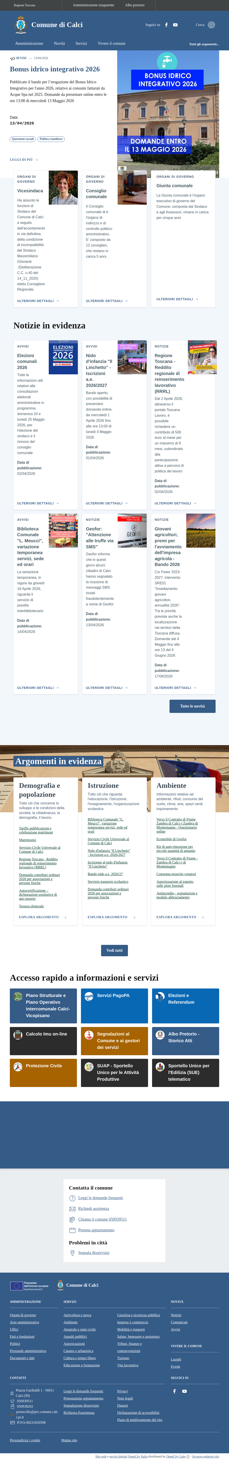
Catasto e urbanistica (78, 1351)
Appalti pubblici (75, 1336)
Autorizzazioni (74, 1344)
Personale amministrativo (28, 1351)
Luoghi (176, 1359)
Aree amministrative (24, 1322)
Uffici (14, 1329)
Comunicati (179, 1322)
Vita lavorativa (127, 1365)
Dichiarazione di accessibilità (138, 1413)
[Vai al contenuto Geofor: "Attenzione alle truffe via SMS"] (105, 686)
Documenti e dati (22, 1358)
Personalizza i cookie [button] (25, 1440)
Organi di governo (23, 1315)
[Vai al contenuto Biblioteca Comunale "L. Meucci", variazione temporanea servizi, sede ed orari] (37, 686)
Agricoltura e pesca (77, 1315)
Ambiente (71, 1322)
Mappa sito (69, 1440)
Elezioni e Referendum (181, 999)
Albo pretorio (134, 5)
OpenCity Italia (138, 1456)
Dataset (122, 1405)
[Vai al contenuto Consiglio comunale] (105, 299)
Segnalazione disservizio (81, 1405)
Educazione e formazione (82, 1365)
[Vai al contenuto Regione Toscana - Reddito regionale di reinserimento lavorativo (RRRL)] (174, 501)
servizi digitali (118, 1456)
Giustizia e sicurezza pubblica (138, 1315)
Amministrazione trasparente (93, 5)
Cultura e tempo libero (80, 1358)
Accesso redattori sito (205, 1456)
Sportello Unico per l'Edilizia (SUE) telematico (188, 1072)
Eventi (175, 1366)
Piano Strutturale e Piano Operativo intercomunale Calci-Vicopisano (48, 1005)
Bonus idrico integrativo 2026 (55, 69)
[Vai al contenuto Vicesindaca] (37, 299)
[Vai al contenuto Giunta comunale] (178, 297)
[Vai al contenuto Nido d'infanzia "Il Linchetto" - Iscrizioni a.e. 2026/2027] (105, 501)
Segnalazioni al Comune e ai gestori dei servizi (118, 1040)
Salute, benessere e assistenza (138, 1336)
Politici (15, 1344)
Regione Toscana (24, 5)
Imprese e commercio (132, 1322)
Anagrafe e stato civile (80, 1329)
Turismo (123, 1358)
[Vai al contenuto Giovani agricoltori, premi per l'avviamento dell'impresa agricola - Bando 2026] (174, 686)
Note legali (125, 1398)
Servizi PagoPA (113, 995)
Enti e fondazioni (22, 1336)
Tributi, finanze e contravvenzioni (129, 1347)
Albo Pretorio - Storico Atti (183, 1037)
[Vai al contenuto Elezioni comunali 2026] (37, 501)
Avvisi (18, 58)
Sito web (100, 1456)
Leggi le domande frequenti (83, 1391)
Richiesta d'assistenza (79, 1413)
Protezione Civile (44, 1065)
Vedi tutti (114, 950)
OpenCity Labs (175, 1456)
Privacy (122, 1391)
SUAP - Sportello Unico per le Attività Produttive (118, 1072)
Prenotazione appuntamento (83, 1398)
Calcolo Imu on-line (46, 1033)
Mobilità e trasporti (131, 1329)
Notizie (176, 1315)
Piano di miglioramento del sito (139, 1420)
